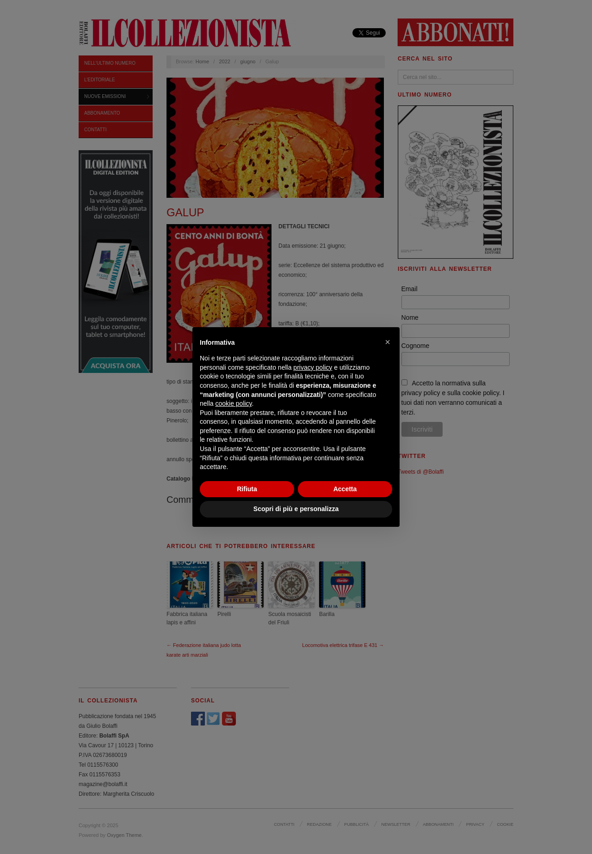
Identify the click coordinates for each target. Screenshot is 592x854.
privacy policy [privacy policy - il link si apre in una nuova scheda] (312, 367)
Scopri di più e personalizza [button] (296, 508)
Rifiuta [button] (247, 489)
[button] (387, 342)
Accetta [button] (345, 489)
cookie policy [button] (233, 403)
